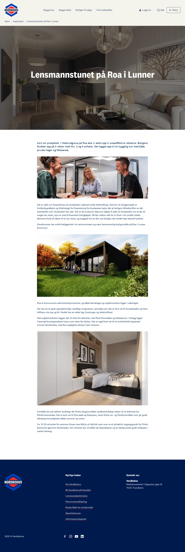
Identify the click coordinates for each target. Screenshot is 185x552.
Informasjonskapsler (75, 519)
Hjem (7, 21)
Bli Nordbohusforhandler (78, 490)
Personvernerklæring (76, 501)
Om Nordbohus (73, 484)
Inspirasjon (18, 21)
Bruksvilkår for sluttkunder (79, 507)
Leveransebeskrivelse (76, 495)
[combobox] (160, 10)
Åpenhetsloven (73, 513)
